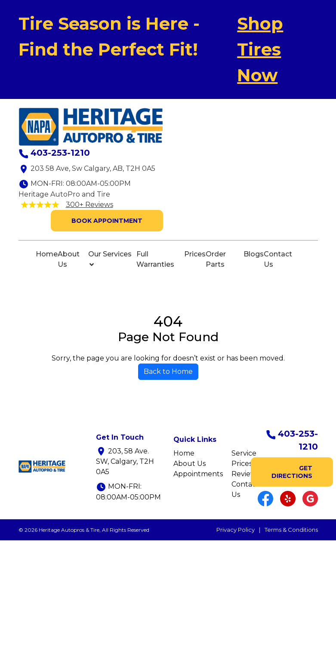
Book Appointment (106, 221)
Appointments (198, 474)
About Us (69, 259)
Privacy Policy (235, 529)
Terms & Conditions (291, 529)
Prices (195, 254)
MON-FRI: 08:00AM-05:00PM (81, 183)
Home (47, 254)
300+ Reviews (89, 204)
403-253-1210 (60, 153)
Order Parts (216, 259)
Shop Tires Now (260, 49)
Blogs (254, 254)
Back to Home (168, 371)
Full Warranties (155, 259)
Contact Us (278, 259)
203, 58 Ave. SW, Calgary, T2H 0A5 (125, 461)
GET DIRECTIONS (291, 472)
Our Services (110, 259)
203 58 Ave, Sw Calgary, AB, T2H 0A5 (93, 168)
